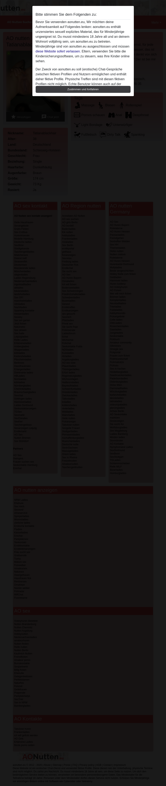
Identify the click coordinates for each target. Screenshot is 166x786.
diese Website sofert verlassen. (58, 51)
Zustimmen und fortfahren (83, 89)
